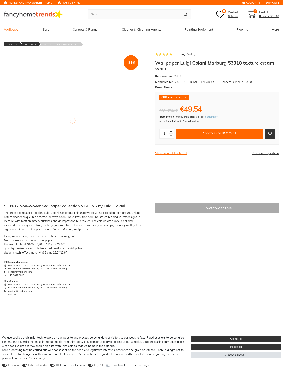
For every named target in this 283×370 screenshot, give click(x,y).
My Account (250, 2)
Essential (13, 365)
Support (271, 2)
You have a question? (265, 153)
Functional (118, 365)
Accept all (236, 339)
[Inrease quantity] (171, 132)
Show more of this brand (171, 153)
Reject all (236, 347)
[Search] (185, 14)
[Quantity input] (164, 133)
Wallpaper (12, 29)
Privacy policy (36, 358)
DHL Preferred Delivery (70, 365)
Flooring (242, 29)
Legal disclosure (108, 354)
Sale (46, 29)
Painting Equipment (199, 29)
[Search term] (134, 14)
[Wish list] (227, 14)
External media (37, 365)
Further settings (138, 365)
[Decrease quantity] (171, 136)
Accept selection (235, 354)
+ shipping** (211, 116)
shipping (72, 2)
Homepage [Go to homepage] (12, 44)
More (275, 29)
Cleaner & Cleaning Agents (141, 29)
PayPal (98, 365)
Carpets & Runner (86, 29)
